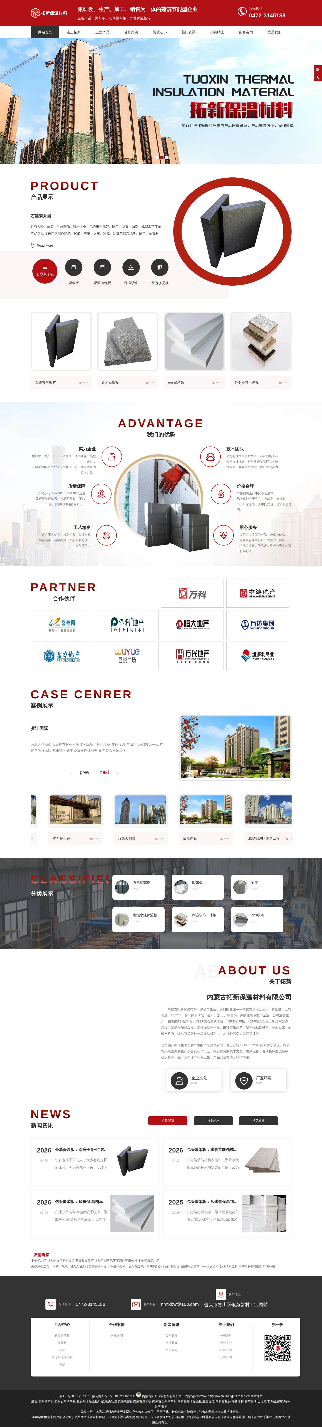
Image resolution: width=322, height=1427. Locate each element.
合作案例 (131, 32)
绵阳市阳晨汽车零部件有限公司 (116, 1260)
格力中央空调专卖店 (61, 1260)
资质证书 (160, 32)
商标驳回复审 (84, 1260)
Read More (45, 245)
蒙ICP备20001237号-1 (74, 1396)
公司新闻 (168, 1120)
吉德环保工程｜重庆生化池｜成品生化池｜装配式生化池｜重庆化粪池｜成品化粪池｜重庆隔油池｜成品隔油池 (105, 1266)
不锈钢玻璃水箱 (148, 1260)
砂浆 (62, 1350)
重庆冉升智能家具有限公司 (257, 1266)
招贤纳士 (217, 32)
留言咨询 (246, 32)
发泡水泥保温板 (62, 1357)
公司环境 (226, 1357)
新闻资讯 (188, 32)
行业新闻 (171, 1342)
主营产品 (102, 32)
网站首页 (45, 32)
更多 (62, 1364)
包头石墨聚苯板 (65, 1401)
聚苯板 (62, 1342)
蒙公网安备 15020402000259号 (113, 1396)
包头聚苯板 (45, 1401)
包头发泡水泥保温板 (118, 1401)
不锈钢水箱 (38, 1260)
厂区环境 (226, 1350)
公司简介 (226, 1335)
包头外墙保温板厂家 (90, 1401)
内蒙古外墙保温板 (189, 1401)
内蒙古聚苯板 (142, 1401)
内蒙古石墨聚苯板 (164, 1401)
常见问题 (171, 1350)
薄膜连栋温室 (190, 1266)
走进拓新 (74, 32)
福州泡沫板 (207, 1266)
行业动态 (213, 1120)
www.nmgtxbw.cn (212, 1396)
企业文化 (226, 1342)
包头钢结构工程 (227, 1266)
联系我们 (275, 32)
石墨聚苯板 (62, 1335)
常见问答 (258, 1120)
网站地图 (256, 1396)
